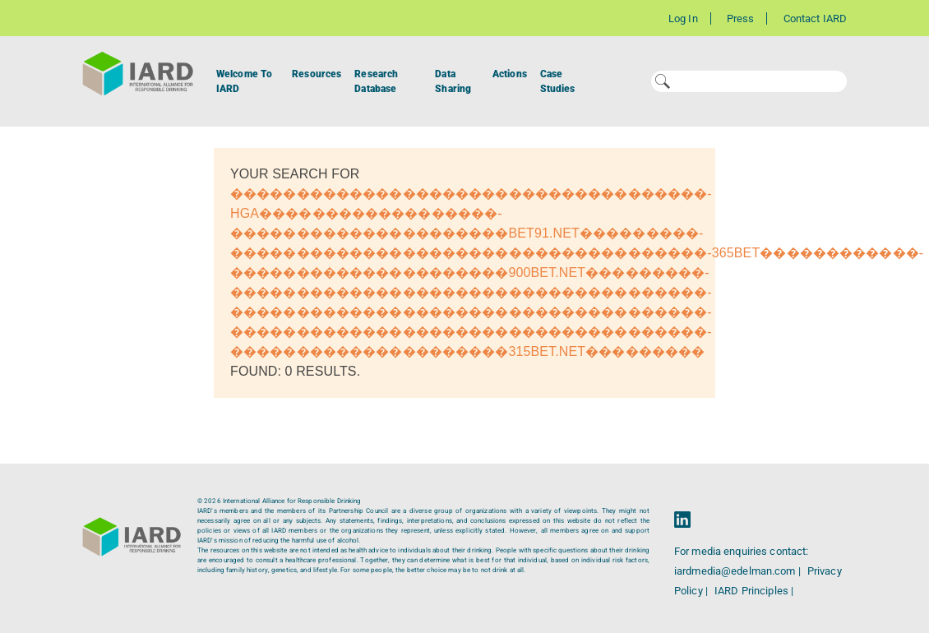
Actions (509, 74)
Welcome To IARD (244, 81)
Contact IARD (815, 18)
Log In (683, 18)
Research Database (376, 81)
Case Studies (557, 81)
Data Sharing (453, 81)
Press (741, 18)
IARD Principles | (753, 590)
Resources (316, 74)
